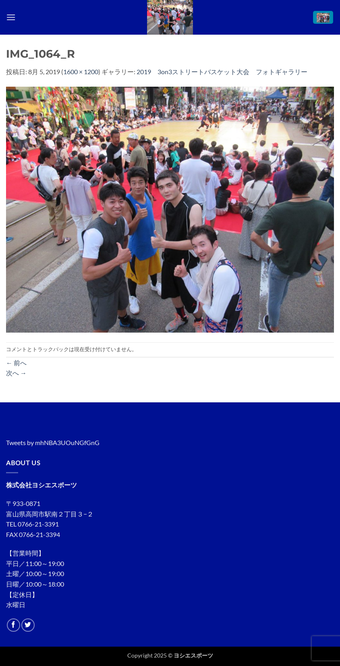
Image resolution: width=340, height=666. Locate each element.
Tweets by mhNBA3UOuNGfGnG (53, 442)
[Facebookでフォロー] (13, 625)
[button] (11, 17)
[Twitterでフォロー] (28, 625)
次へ (16, 373)
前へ (16, 362)
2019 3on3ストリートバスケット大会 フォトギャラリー (222, 71)
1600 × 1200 (80, 71)
